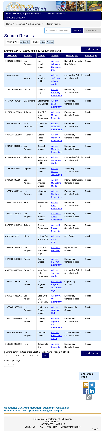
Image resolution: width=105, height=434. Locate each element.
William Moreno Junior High (56, 171)
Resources (20, 24)
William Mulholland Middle (56, 183)
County (28, 55)
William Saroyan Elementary (56, 262)
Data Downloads (56, 13)
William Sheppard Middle (55, 273)
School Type (72, 55)
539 (38, 356)
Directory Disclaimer (70, 427)
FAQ (41, 427)
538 (31, 356)
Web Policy (51, 427)
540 (45, 356)
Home (9, 24)
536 (18, 356)
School (55, 55)
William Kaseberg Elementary (56, 92)
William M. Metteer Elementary (56, 115)
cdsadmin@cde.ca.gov (56, 407)
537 (24, 356)
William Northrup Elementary (56, 194)
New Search (92, 30)
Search (77, 30)
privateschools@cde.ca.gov (45, 410)
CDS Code (12, 55)
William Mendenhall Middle (56, 160)
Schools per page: (12, 360)
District (41, 55)
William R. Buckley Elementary (56, 228)
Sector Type (91, 55)
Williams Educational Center (56, 335)
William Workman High (55, 310)
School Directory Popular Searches (23, 13)
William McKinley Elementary (56, 126)
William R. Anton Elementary (56, 216)
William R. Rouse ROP (56, 239)
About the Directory (16, 18)
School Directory (35, 24)
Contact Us (30, 427)
